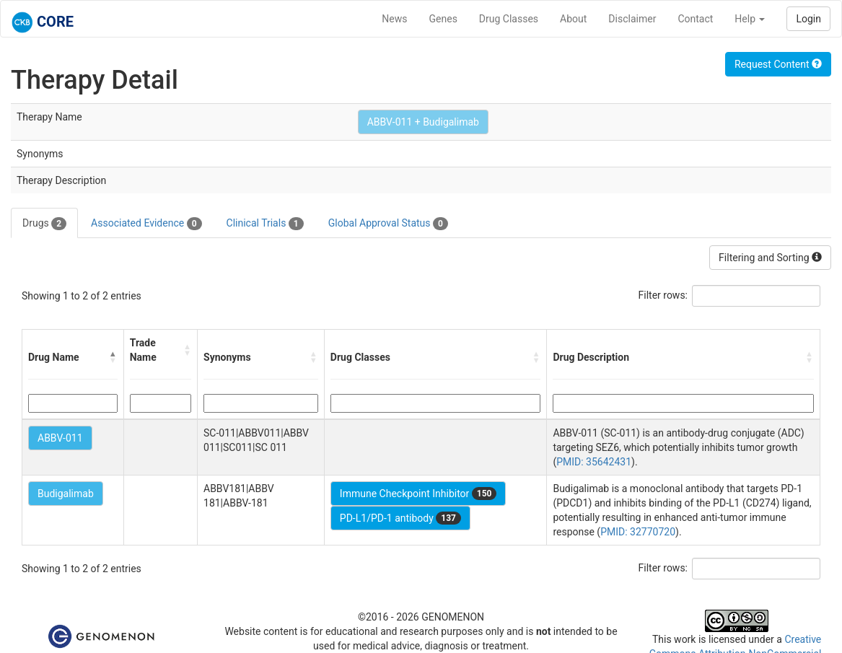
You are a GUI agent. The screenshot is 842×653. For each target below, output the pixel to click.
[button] (113, 357)
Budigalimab (66, 493)
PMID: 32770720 (637, 532)
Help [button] (749, 19)
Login (808, 19)
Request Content (778, 64)
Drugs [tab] (44, 223)
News (394, 19)
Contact (695, 19)
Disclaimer (632, 19)
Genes (443, 19)
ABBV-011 (60, 438)
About (573, 19)
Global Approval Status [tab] (388, 223)
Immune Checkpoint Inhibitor (418, 493)
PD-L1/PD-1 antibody (400, 518)
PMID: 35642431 (593, 462)
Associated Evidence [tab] (146, 223)
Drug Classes (508, 19)
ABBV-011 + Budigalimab (423, 122)
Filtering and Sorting (770, 257)
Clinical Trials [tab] (265, 223)
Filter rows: (663, 295)
